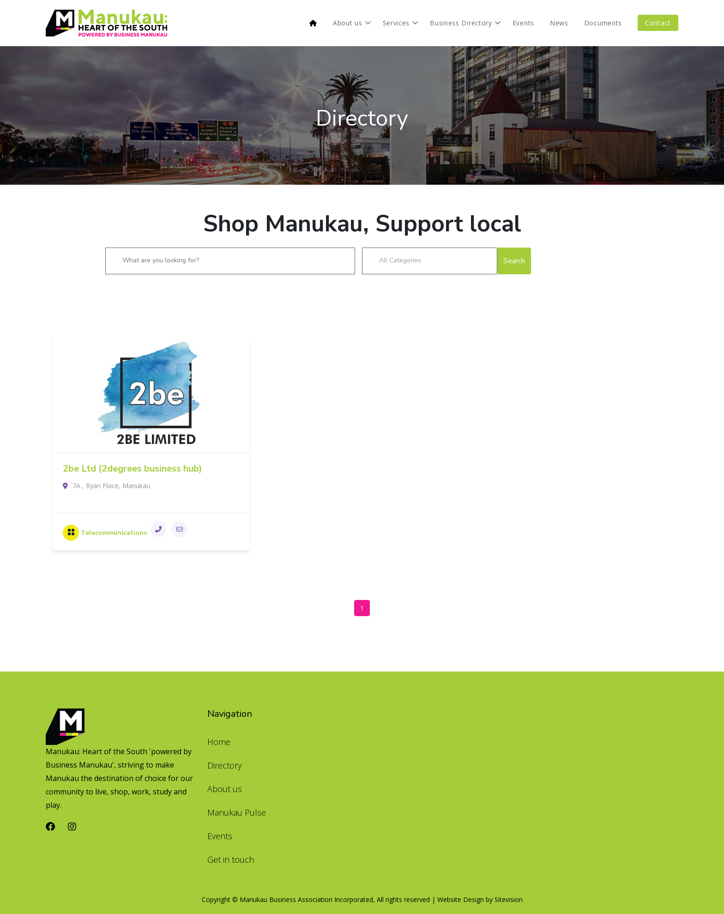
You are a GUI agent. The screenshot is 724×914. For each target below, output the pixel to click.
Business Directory (461, 22)
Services (396, 22)
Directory (362, 118)
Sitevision (509, 899)
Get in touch (230, 859)
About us (347, 22)
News (559, 22)
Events (523, 22)
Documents (603, 22)
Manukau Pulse (236, 812)
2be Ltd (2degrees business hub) (132, 468)
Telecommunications (114, 532)
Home (218, 741)
